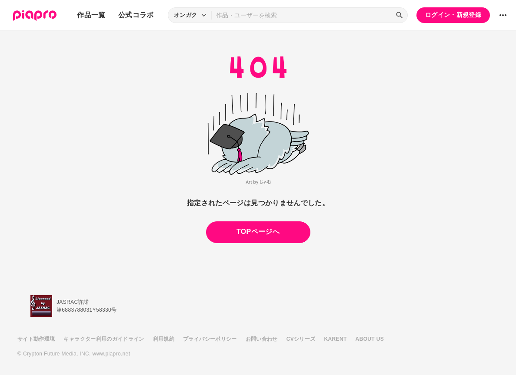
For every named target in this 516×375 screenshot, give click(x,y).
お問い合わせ (262, 339)
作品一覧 (91, 15)
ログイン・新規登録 (453, 14)
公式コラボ (136, 15)
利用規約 (163, 339)
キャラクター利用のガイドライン (103, 339)
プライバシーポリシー (210, 339)
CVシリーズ (301, 339)
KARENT (335, 339)
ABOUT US (370, 339)
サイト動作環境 (36, 339)
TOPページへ (258, 231)
